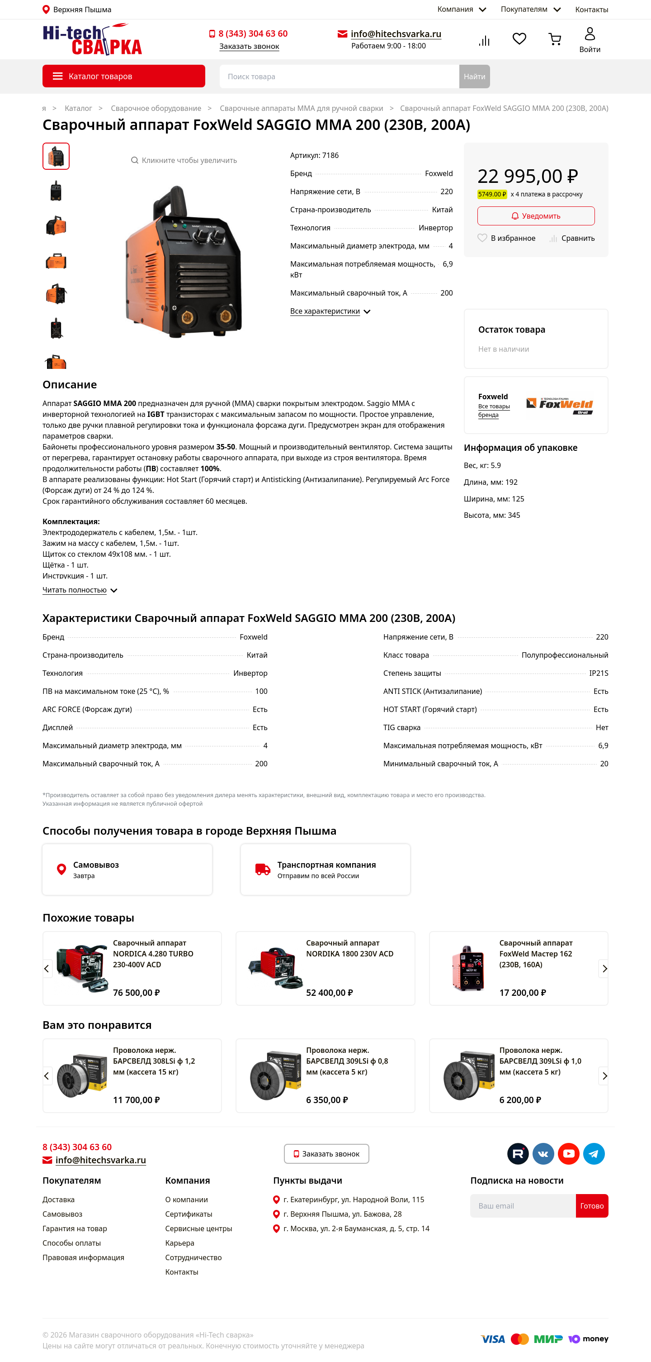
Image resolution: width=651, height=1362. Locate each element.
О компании (186, 1199)
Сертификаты (188, 1214)
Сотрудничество (193, 1257)
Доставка (58, 1199)
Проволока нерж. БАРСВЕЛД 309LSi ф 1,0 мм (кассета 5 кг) (540, 1061)
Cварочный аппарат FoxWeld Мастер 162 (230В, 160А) (536, 954)
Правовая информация (83, 1257)
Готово (592, 1206)
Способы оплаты (71, 1243)
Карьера (180, 1243)
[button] (47, 968)
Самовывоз (62, 1214)
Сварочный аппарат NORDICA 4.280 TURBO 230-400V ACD (153, 954)
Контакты (592, 9)
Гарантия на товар (74, 1228)
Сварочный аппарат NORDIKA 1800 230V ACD (349, 948)
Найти (475, 76)
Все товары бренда (494, 410)
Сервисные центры (198, 1228)
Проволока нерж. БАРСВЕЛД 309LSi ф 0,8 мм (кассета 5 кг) (347, 1061)
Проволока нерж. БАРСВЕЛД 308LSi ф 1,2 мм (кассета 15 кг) (154, 1061)
